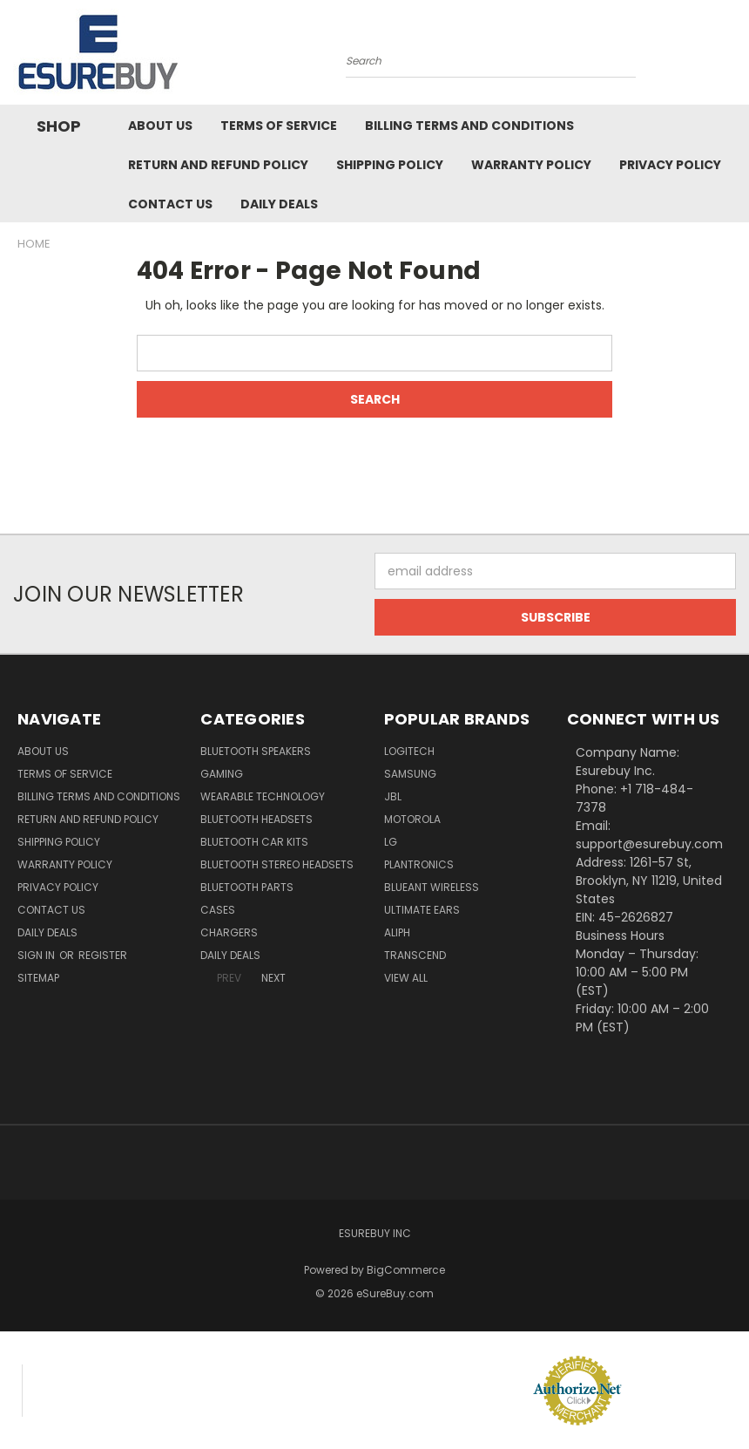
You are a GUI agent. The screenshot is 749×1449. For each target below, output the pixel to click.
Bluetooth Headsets (256, 819)
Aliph (397, 932)
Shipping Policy (389, 164)
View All (406, 977)
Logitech (409, 751)
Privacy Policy (670, 164)
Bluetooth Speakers (255, 751)
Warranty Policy (531, 164)
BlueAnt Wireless (431, 887)
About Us (160, 125)
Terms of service (278, 125)
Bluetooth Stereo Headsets (277, 864)
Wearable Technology (262, 796)
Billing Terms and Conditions (469, 125)
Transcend (415, 955)
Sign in (37, 955)
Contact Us (170, 204)
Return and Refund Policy (218, 164)
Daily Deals (279, 204)
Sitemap (38, 977)
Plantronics (419, 864)
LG (390, 841)
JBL (392, 796)
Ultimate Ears (422, 909)
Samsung (410, 773)
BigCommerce (406, 1269)
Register (102, 955)
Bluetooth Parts (247, 887)
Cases (217, 909)
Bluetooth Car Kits (254, 841)
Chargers (229, 932)
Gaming (221, 773)
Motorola (412, 819)
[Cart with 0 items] (731, 56)
